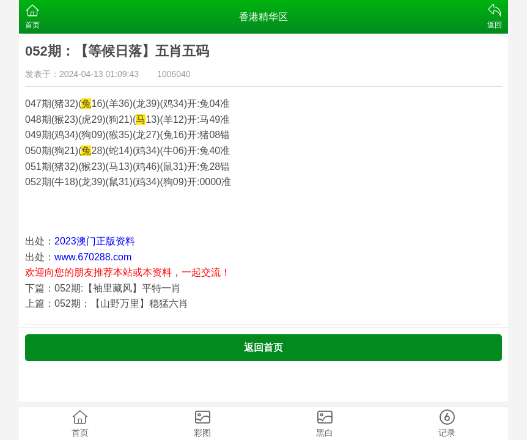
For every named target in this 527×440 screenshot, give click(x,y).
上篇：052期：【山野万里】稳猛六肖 (106, 303)
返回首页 (263, 347)
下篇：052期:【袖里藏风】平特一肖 (103, 288)
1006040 (174, 74)
